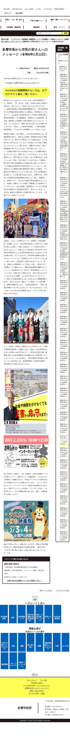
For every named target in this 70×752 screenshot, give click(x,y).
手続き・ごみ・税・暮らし (13, 21)
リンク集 (43, 680)
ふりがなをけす (48, 9)
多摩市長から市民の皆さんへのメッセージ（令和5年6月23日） (64, 523)
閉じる (35, 675)
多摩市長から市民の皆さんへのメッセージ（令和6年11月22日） (64, 320)
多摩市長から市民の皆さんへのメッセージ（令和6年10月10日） (64, 332)
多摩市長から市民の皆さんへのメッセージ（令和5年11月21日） (64, 464)
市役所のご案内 (36, 683)
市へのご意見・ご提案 (37, 693)
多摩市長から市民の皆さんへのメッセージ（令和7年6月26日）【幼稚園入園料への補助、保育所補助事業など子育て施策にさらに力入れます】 (64, 211)
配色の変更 (19, 13)
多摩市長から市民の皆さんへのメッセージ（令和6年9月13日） (64, 344)
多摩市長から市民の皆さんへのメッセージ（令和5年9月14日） (64, 488)
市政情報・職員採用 (13, 27)
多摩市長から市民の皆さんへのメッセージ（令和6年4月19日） (64, 404)
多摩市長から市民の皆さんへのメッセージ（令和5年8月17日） (64, 500)
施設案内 (36, 27)
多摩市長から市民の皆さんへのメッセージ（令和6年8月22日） (64, 356)
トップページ (15, 39)
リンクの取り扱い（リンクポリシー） (36, 685)
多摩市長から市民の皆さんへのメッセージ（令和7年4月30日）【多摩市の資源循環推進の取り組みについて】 (64, 250)
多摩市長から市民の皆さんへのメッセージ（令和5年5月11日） (64, 535)
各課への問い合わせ (37, 691)
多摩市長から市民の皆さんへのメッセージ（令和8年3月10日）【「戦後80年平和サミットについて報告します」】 (64, 102)
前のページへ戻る (46, 590)
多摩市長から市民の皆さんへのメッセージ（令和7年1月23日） (64, 296)
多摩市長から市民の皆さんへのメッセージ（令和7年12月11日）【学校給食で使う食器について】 (64, 121)
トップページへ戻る (62, 590)
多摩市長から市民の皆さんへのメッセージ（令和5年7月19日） (64, 512)
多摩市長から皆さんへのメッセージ (63, 68)
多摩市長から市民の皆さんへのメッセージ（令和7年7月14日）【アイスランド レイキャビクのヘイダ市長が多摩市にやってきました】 (64, 187)
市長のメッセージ (57, 39)
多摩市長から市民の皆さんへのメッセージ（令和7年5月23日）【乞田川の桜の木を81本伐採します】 (64, 232)
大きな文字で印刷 (42, 73)
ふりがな (38, 9)
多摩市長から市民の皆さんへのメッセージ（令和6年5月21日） (64, 392)
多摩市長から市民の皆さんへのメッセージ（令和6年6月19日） (64, 380)
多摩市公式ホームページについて (37, 688)
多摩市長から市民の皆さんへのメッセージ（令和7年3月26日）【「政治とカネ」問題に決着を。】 (64, 269)
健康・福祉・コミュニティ (59, 21)
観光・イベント (59, 27)
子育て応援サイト (36, 21)
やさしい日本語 (29, 9)
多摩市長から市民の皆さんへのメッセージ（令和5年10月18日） (64, 476)
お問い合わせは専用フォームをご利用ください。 (24, 581)
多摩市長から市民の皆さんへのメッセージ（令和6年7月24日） (64, 368)
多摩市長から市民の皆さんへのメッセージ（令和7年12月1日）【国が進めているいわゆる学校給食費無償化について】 (64, 140)
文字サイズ (7, 13)
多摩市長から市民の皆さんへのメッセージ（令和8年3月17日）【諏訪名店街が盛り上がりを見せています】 (64, 82)
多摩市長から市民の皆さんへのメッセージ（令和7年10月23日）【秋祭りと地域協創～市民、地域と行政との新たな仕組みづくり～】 (64, 163)
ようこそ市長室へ (43, 39)
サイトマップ (31, 680)
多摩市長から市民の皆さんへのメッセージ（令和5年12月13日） (64, 452)
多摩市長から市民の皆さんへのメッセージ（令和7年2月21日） (64, 284)
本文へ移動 (7, 9)
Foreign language (59, 9)
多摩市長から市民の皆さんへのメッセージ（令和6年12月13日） (64, 308)
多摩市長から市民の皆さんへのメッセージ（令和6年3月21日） (64, 416)
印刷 (28, 73)
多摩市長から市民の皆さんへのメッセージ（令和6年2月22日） (64, 428)
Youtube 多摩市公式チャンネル (24, 83)
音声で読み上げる (17, 9)
